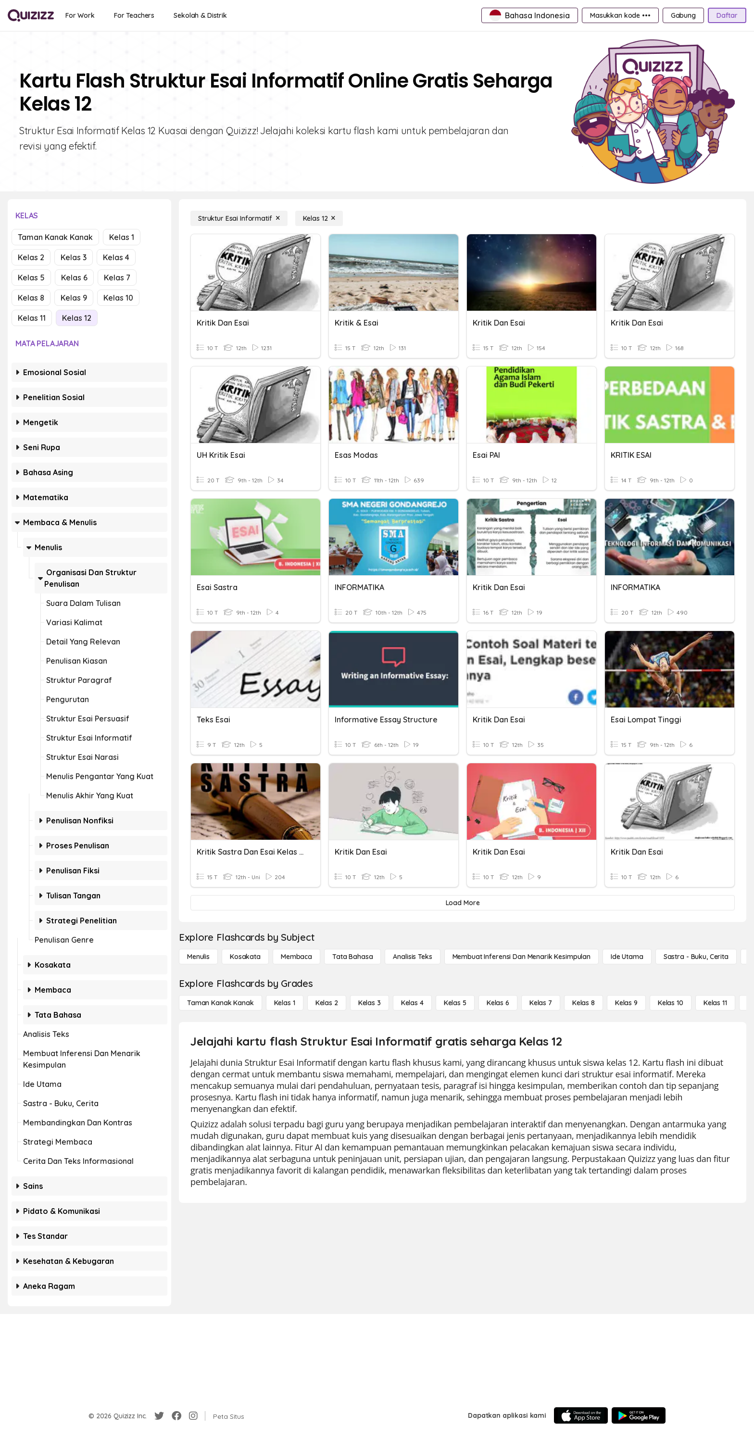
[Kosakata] (245, 956)
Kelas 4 (116, 257)
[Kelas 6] (497, 1002)
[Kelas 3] (369, 1002)
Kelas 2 (31, 257)
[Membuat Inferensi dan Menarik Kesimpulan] (521, 956)
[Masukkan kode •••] (620, 15)
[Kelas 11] (715, 1002)
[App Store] (581, 1415)
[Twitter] (159, 1416)
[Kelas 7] (540, 1002)
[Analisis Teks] (412, 956)
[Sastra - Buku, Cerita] (696, 956)
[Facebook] (176, 1416)
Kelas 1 (121, 237)
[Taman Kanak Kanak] (220, 1002)
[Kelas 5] (455, 1002)
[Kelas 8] (583, 1002)
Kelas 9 (74, 298)
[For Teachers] (134, 15)
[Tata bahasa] (352, 956)
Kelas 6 (74, 277)
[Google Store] (639, 1415)
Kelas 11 (32, 318)
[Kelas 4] (412, 1002)
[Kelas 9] (626, 1002)
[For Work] (80, 15)
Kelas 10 (118, 298)
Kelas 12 (76, 318)
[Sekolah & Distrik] (200, 15)
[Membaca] (296, 956)
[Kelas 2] (326, 1002)
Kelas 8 (31, 298)
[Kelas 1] (284, 1002)
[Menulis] (198, 956)
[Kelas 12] (319, 218)
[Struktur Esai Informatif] (239, 218)
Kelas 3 (74, 257)
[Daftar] (727, 15)
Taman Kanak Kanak (55, 237)
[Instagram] (193, 1416)
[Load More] (462, 902)
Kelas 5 (31, 277)
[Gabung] (683, 15)
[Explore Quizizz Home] (31, 15)
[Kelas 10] (670, 1002)
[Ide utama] (627, 956)
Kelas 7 (117, 277)
